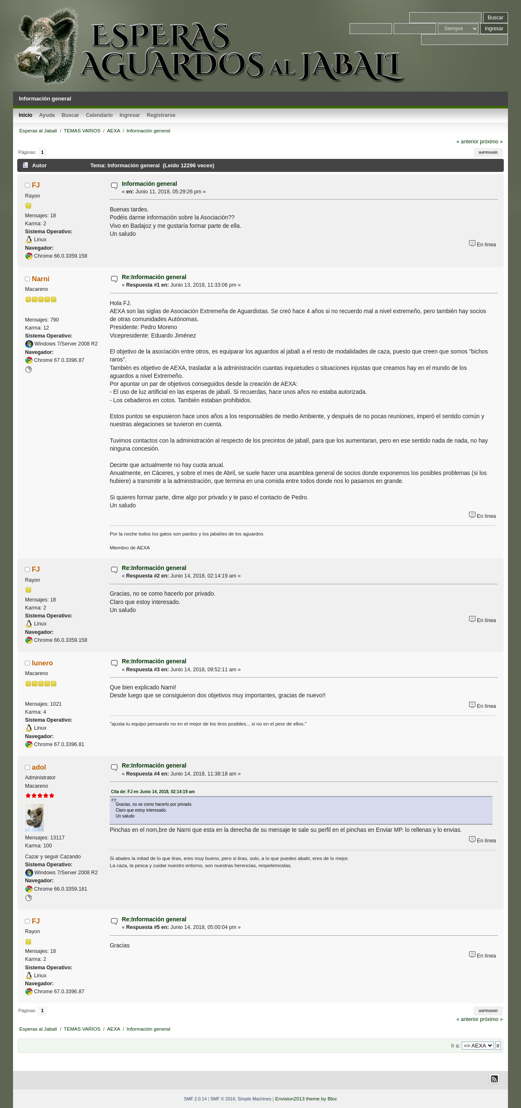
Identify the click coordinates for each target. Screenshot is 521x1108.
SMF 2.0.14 (195, 1098)
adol (39, 767)
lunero (42, 663)
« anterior (467, 142)
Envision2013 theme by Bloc (306, 1098)
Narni (41, 278)
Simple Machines (254, 1098)
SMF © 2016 (223, 1098)
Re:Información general (154, 277)
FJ (36, 185)
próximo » (491, 142)
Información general (149, 184)
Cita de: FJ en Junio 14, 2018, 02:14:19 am (153, 791)
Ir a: (455, 1046)
